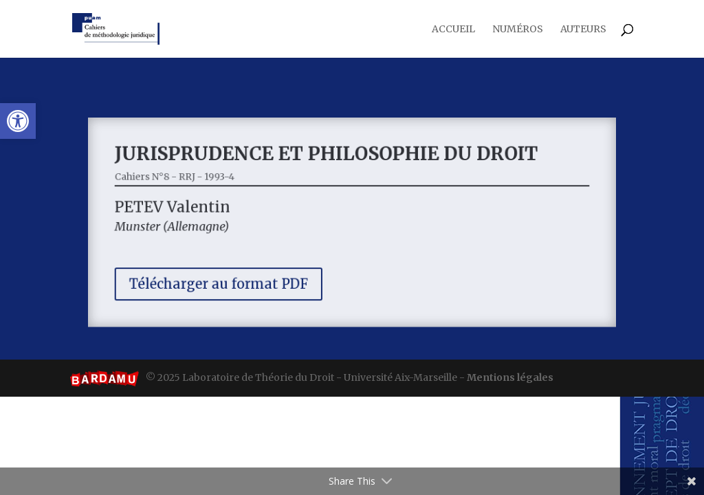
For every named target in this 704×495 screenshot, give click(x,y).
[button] (18, 121)
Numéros (517, 29)
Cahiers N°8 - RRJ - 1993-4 (184, 178)
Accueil (453, 29)
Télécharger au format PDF (226, 281)
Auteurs (583, 29)
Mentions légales (510, 377)
